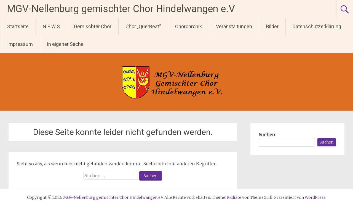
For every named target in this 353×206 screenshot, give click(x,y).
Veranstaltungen (234, 26)
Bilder (272, 26)
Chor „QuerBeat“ (143, 26)
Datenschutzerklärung (317, 26)
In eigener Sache (65, 44)
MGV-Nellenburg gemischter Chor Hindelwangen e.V (121, 9)
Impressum (20, 44)
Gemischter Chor (92, 26)
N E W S (51, 26)
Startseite (18, 26)
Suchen (267, 134)
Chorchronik (188, 26)
